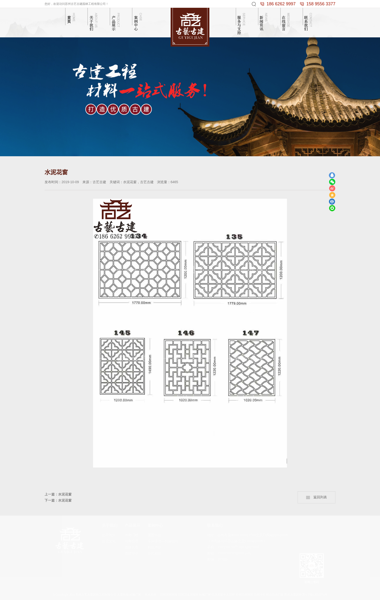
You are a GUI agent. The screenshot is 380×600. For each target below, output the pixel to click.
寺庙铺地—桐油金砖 (163, 541)
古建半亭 (131, 553)
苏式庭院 (154, 553)
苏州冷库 (259, 594)
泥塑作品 (154, 535)
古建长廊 (131, 547)
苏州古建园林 (293, 594)
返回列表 (316, 497)
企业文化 (109, 541)
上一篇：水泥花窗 (58, 494)
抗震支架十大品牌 (223, 594)
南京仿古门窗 (275, 594)
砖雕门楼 (131, 535)
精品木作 (154, 547)
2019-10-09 (70, 182)
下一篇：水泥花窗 (58, 500)
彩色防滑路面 (244, 594)
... (126, 559)
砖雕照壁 (131, 541)
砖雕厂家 (205, 594)
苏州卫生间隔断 (188, 594)
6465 (174, 182)
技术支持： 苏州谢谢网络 (161, 594)
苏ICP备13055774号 (314, 594)
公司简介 (109, 535)
